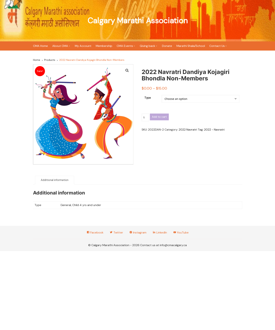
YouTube (181, 232)
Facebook (95, 232)
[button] (127, 70)
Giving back (147, 46)
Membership (104, 46)
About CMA (60, 46)
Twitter (116, 232)
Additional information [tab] (54, 180)
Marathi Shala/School (190, 46)
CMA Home (40, 46)
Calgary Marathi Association (138, 21)
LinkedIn (160, 232)
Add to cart (159, 117)
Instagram (137, 232)
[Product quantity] (145, 117)
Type (147, 98)
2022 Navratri (188, 129)
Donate (167, 46)
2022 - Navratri (214, 129)
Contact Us (217, 46)
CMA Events (125, 46)
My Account (83, 46)
